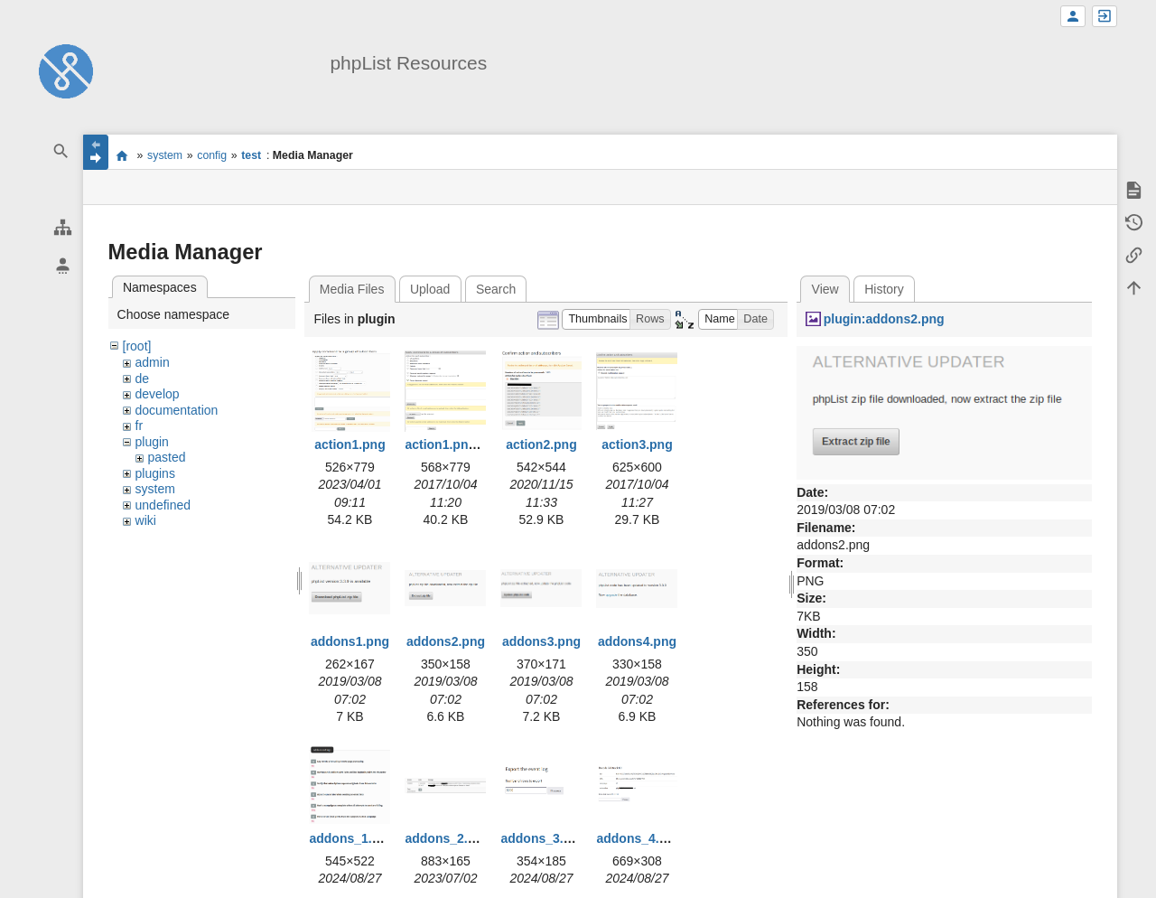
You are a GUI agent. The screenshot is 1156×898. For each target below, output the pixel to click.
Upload (430, 289)
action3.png (637, 444)
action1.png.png (453, 444)
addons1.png (350, 641)
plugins (155, 473)
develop (157, 394)
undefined (163, 505)
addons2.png (445, 641)
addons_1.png (352, 838)
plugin (152, 442)
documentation (177, 410)
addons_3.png (543, 838)
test (251, 155)
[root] (137, 346)
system (164, 155)
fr (139, 425)
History (884, 289)
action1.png (350, 444)
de (142, 378)
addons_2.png (447, 838)
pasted (167, 457)
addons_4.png (639, 838)
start (122, 155)
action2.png (541, 444)
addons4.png (637, 641)
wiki (145, 520)
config (212, 155)
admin (152, 362)
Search (496, 289)
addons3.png (541, 641)
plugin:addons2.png (884, 319)
